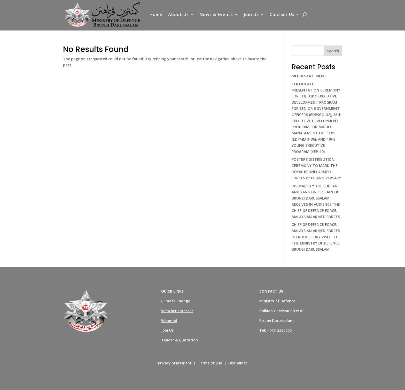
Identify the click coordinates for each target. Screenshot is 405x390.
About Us (178, 14)
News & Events (216, 14)
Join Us (251, 14)
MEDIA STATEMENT (309, 75)
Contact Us (282, 14)
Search (333, 50)
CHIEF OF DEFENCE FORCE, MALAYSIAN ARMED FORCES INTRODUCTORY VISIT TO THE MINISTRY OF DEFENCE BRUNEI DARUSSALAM (316, 236)
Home (156, 14)
